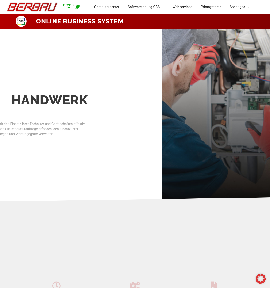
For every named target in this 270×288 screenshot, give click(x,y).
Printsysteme (211, 7)
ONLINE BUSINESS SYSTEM (80, 21)
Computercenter (106, 7)
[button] (260, 278)
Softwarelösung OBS (146, 7)
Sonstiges (240, 7)
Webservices (182, 7)
